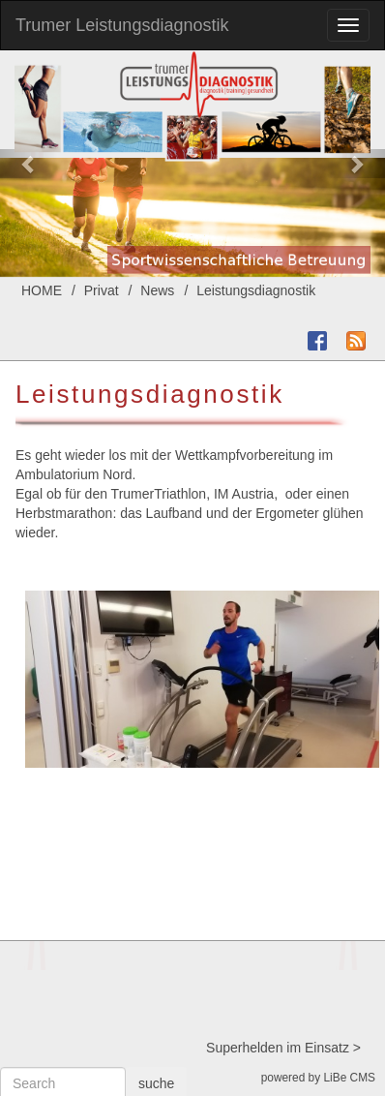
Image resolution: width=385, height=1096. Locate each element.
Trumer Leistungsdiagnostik (121, 25)
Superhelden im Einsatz (277, 1047)
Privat (101, 290)
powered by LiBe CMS (318, 1077)
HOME (41, 290)
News (157, 290)
